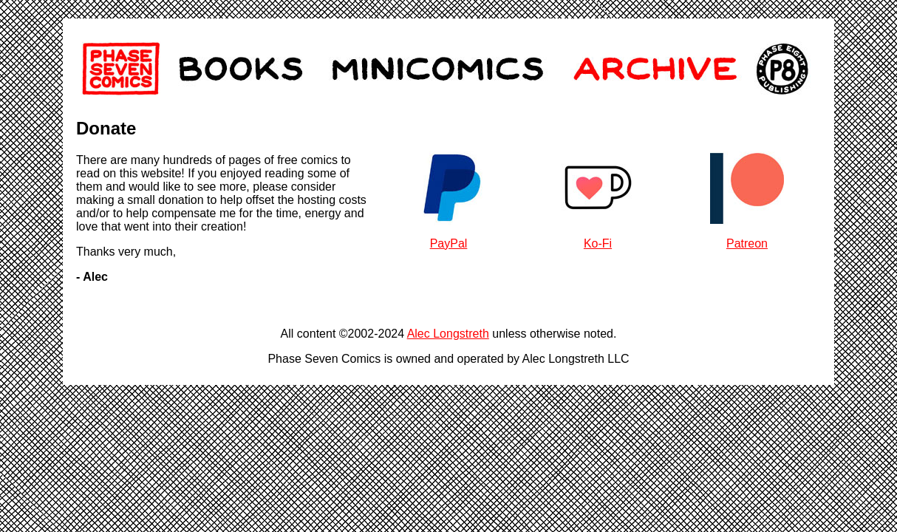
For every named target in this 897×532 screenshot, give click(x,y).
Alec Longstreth (448, 333)
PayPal (449, 243)
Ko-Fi (598, 243)
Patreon (747, 243)
